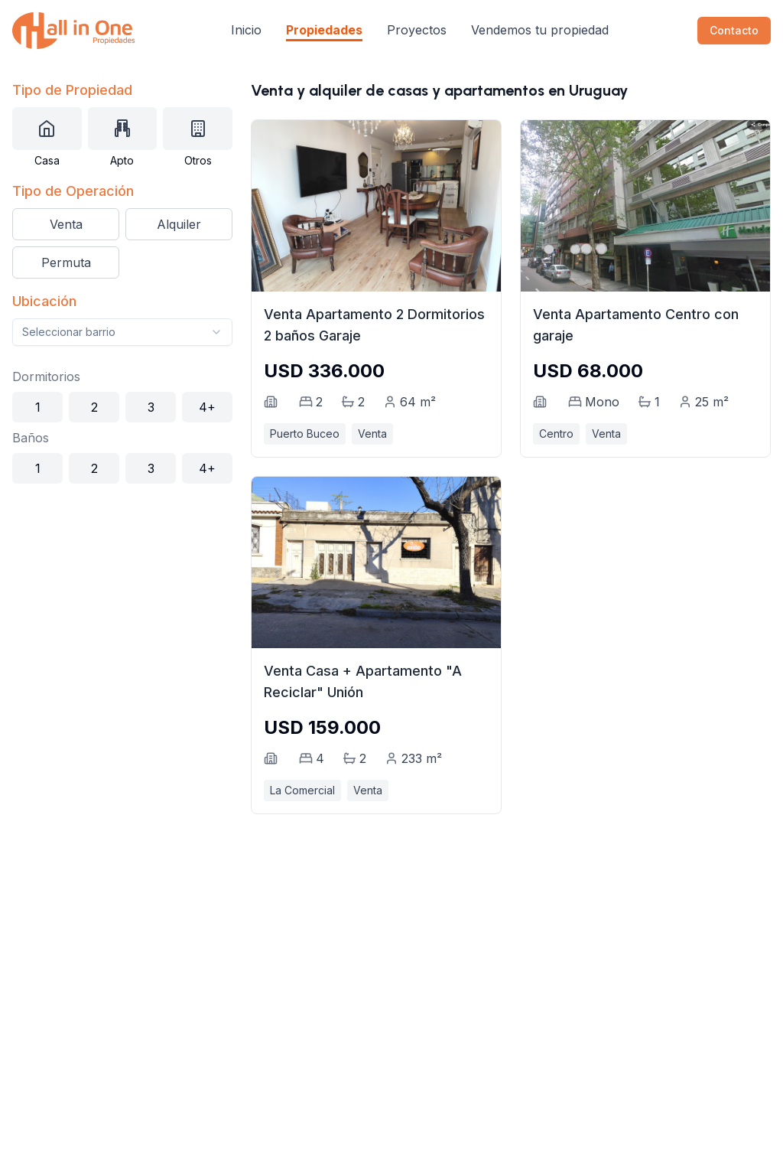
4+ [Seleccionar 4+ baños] (207, 468)
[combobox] (122, 332)
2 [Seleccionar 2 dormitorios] (94, 407)
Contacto (734, 30)
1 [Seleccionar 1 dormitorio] (38, 407)
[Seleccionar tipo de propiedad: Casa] (47, 128)
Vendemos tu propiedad (540, 29)
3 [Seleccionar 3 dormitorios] (151, 407)
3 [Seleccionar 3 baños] (151, 468)
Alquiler (179, 224)
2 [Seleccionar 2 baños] (94, 468)
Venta (66, 224)
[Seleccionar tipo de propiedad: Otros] (197, 128)
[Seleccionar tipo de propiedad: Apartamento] (123, 128)
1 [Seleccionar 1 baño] (38, 468)
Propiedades (324, 29)
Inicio (246, 29)
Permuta (66, 262)
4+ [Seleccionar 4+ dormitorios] (207, 407)
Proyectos (417, 29)
